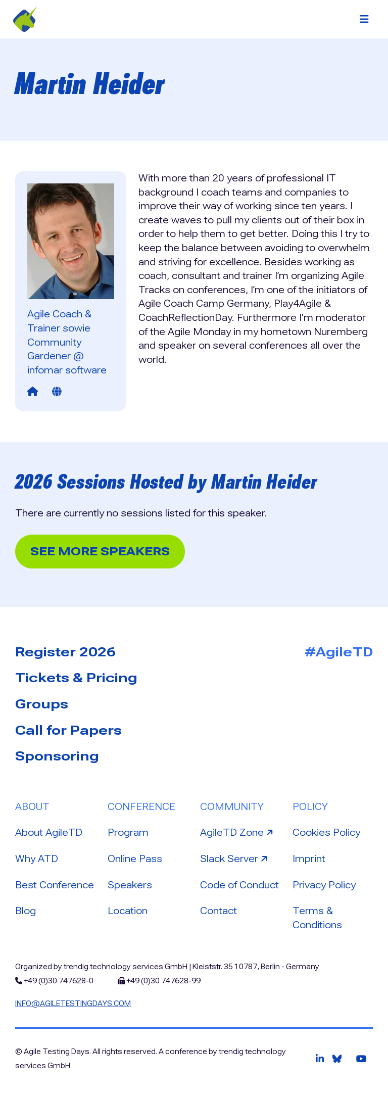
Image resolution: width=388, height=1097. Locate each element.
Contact (218, 910)
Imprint (309, 858)
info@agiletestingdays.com (73, 1003)
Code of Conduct (239, 885)
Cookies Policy (326, 832)
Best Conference (54, 885)
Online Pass (135, 858)
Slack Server (235, 858)
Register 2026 (65, 651)
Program (128, 832)
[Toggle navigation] (364, 19)
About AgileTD (48, 832)
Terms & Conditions (317, 917)
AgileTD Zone (237, 831)
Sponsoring (57, 756)
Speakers (130, 885)
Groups (41, 703)
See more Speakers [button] (100, 551)
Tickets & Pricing (76, 677)
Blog (25, 910)
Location (128, 910)
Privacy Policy (324, 885)
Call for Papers (68, 730)
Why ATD (36, 858)
